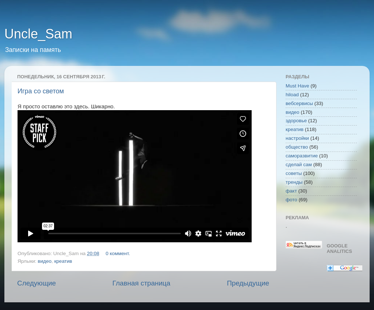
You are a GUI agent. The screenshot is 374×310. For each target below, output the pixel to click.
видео (44, 261)
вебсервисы (299, 103)
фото (291, 199)
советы (294, 173)
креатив (63, 261)
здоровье (296, 120)
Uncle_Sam (38, 33)
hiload (292, 94)
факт (291, 191)
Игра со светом (41, 91)
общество (297, 147)
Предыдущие (248, 283)
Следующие (36, 283)
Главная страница (141, 283)
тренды (294, 182)
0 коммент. (118, 253)
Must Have (297, 86)
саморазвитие (302, 155)
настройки (297, 138)
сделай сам (299, 164)
